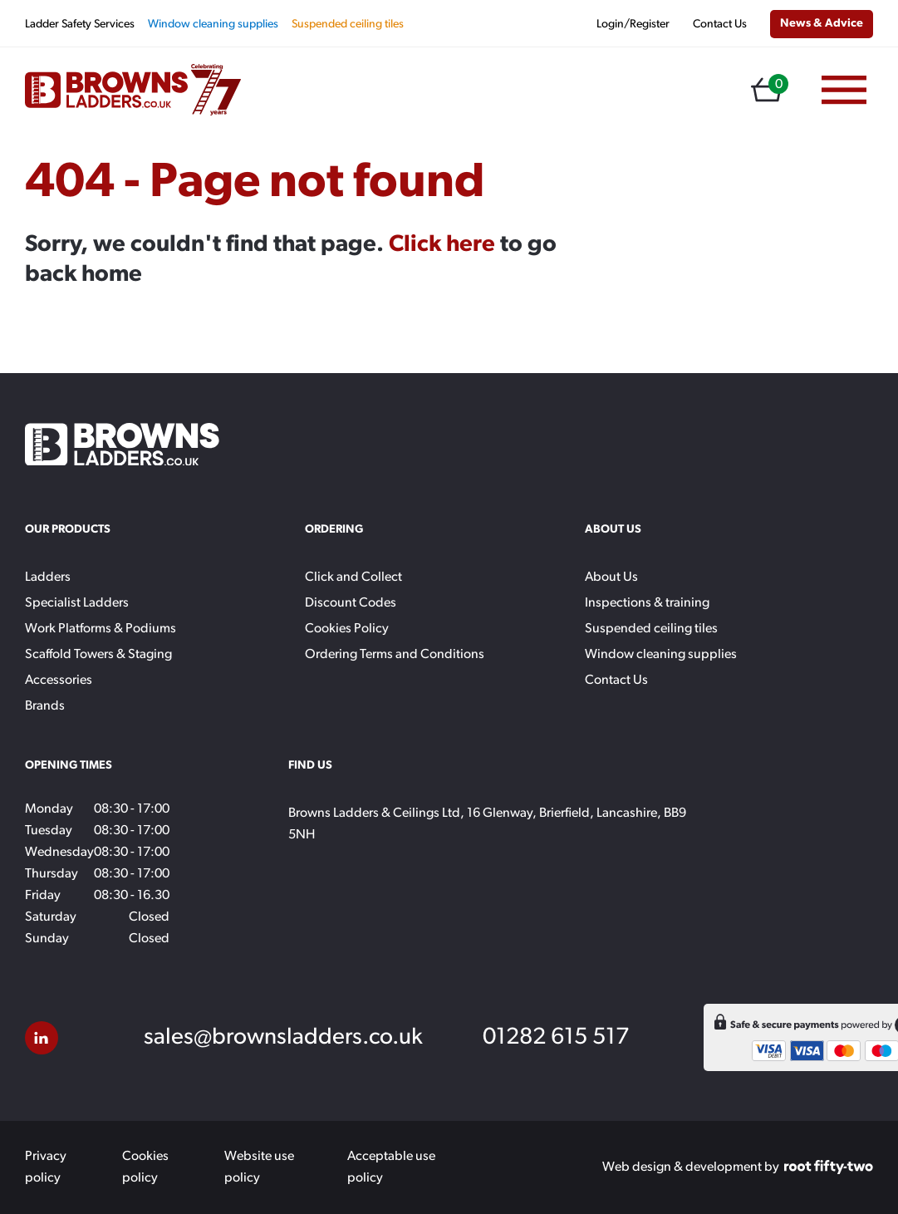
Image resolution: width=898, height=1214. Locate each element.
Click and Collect (353, 577)
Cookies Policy (347, 629)
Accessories (58, 680)
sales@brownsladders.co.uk (283, 1037)
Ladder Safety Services (80, 24)
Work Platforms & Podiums (100, 629)
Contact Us (720, 24)
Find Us (310, 765)
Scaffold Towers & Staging (98, 654)
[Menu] (844, 91)
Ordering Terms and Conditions (394, 654)
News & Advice (821, 23)
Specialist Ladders (77, 603)
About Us (611, 577)
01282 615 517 (556, 1037)
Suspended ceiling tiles (348, 24)
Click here (442, 245)
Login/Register (633, 24)
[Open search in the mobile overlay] (726, 90)
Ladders (48, 577)
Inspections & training (647, 603)
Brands (45, 706)
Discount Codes (350, 603)
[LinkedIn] (41, 1037)
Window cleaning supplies (213, 24)
